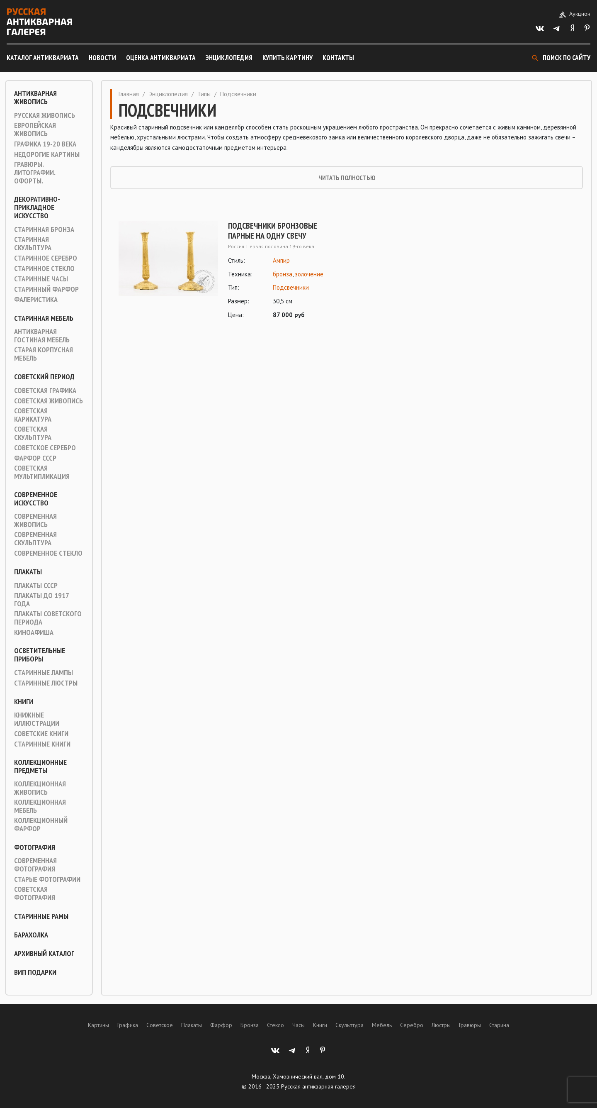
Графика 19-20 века (45, 144)
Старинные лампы (43, 673)
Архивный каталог (44, 953)
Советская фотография (34, 893)
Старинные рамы (41, 916)
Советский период (44, 377)
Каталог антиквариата (43, 57)
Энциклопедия (229, 57)
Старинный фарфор (46, 289)
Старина (499, 1025)
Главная (129, 94)
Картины (98, 1025)
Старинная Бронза (44, 229)
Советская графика (45, 390)
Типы (204, 94)
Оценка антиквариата (161, 57)
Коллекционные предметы (40, 766)
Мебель (382, 1025)
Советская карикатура (32, 415)
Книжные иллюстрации (36, 719)
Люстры (441, 1025)
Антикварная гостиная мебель (42, 335)
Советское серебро (45, 448)
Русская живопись (44, 115)
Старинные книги (42, 744)
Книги (23, 702)
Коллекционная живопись (40, 788)
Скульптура (349, 1025)
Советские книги (41, 734)
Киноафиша (33, 632)
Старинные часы (41, 279)
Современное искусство (35, 499)
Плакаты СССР (36, 585)
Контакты (338, 57)
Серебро (411, 1025)
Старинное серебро (45, 258)
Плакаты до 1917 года (41, 599)
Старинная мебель (43, 318)
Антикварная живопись (35, 97)
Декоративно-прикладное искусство (37, 207)
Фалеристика (36, 299)
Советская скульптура (32, 433)
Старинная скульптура (32, 243)
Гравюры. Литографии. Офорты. (34, 172)
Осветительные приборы (39, 655)
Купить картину (287, 57)
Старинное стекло (44, 268)
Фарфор (221, 1025)
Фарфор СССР (35, 458)
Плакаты (28, 572)
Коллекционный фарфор (41, 824)
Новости (102, 57)
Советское (159, 1025)
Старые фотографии (47, 879)
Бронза (249, 1025)
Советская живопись (48, 401)
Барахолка (31, 935)
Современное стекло (48, 553)
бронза (282, 274)
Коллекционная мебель (40, 806)
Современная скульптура (35, 538)
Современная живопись (35, 520)
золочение (309, 274)
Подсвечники (291, 287)
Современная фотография (35, 865)
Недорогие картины (47, 154)
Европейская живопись (35, 129)
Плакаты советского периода (48, 618)
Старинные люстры (46, 683)
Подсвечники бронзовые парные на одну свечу (272, 231)
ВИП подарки (35, 972)
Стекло (275, 1025)
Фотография (34, 847)
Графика (127, 1025)
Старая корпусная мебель (43, 354)
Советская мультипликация (42, 472)
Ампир (281, 260)
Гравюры (470, 1025)
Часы (298, 1025)
